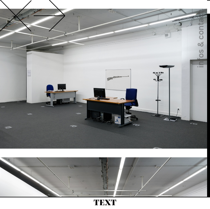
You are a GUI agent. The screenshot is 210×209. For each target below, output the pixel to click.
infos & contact (200, 39)
